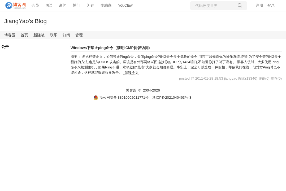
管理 (79, 35)
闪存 (90, 5)
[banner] (13, 5)
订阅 (66, 35)
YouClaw (125, 5)
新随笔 (39, 35)
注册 (259, 5)
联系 (53, 35)
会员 (35, 5)
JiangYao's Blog (25, 21)
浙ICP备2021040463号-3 (171, 97)
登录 (271, 5)
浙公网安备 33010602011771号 (121, 97)
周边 (49, 5)
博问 (76, 5)
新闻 (63, 5)
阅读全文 (131, 73)
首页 (24, 35)
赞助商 (106, 5)
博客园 (9, 35)
